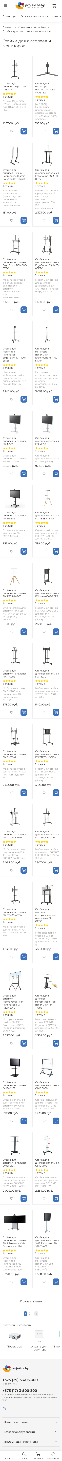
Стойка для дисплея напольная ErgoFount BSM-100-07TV (15, 264)
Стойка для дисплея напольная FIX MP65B (14, 515)
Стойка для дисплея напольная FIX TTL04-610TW (14, 834)
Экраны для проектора (34, 16)
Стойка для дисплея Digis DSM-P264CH (15, 86)
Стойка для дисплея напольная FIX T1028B (14, 673)
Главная (7, 27)
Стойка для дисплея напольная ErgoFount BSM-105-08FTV (47, 264)
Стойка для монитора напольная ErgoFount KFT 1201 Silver (14, 354)
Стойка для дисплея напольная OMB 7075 (47, 1162)
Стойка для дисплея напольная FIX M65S (47, 440)
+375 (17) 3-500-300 (19, 1390)
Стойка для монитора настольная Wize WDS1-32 (45, 88)
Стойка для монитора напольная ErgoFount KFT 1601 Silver (46, 354)
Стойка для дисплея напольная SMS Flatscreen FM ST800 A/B (47, 1242)
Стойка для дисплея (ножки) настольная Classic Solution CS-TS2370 (14, 174)
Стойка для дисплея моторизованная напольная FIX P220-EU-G (13, 1001)
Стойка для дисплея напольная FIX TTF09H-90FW (47, 754)
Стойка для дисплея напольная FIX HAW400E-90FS (47, 593)
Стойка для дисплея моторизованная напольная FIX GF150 (45, 915)
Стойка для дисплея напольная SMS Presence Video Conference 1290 (14, 1242)
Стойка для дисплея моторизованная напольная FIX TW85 (45, 1001)
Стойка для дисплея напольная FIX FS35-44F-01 (14, 593)
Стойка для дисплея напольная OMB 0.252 (14, 1085)
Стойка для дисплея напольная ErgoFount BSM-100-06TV (47, 174)
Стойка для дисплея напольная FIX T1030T (47, 673)
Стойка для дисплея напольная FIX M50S (14, 440)
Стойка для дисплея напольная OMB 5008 (47, 1085)
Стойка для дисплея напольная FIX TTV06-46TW (14, 912)
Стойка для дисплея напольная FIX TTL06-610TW (47, 834)
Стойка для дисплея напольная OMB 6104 (14, 1162)
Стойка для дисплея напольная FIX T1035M (14, 754)
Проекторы (9, 16)
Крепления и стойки (32, 27)
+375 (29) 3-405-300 (20, 1380)
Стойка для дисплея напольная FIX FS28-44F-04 (47, 515)
